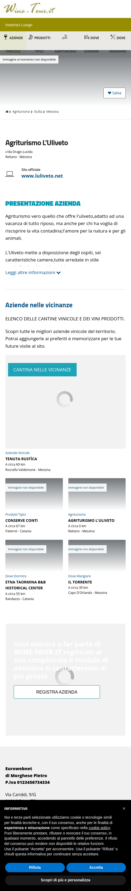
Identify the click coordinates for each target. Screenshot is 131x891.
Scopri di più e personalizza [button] (65, 880)
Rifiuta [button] (35, 867)
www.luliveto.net (42, 176)
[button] (124, 808)
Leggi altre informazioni (30, 272)
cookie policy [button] (99, 828)
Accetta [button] (96, 867)
